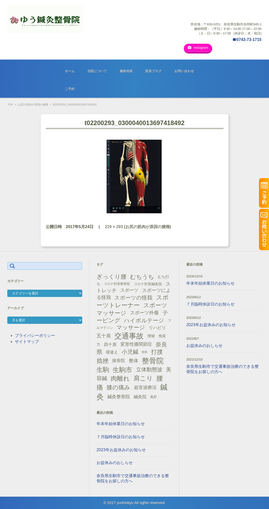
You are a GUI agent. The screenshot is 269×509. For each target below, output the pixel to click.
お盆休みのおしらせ (115, 463)
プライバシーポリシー (35, 335)
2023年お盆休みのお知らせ (121, 450)
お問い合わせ (184, 71)
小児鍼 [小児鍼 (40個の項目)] (130, 352)
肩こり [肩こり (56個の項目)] (143, 378)
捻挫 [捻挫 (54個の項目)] (103, 360)
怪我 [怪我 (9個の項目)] (144, 351)
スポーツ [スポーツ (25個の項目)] (129, 290)
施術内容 (126, 71)
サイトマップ (27, 341)
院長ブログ (153, 71)
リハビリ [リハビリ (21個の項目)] (157, 327)
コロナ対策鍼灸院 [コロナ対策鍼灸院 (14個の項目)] (148, 284)
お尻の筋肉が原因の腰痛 (33, 104)
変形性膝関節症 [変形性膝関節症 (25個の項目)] (136, 344)
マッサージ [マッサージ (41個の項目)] (130, 327)
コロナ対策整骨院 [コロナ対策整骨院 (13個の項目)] (117, 284)
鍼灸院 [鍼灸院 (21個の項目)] (140, 396)
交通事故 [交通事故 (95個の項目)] (129, 336)
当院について (97, 71)
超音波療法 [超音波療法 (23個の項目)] (145, 387)
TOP (10, 104)
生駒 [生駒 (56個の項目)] (103, 369)
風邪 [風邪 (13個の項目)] (153, 397)
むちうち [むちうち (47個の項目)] (142, 277)
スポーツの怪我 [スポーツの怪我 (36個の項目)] (133, 297)
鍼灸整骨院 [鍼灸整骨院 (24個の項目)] (118, 396)
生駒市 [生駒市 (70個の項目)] (122, 370)
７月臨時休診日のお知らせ (121, 437)
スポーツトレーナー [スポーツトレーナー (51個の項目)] (133, 301)
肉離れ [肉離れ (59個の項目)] (120, 378)
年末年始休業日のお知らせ (121, 424)
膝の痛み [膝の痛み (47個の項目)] (118, 387)
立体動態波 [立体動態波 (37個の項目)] (149, 370)
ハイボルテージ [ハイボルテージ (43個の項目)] (144, 320)
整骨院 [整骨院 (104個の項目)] (153, 361)
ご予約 (70, 89)
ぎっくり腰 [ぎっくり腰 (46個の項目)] (111, 276)
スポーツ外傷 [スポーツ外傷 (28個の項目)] (144, 312)
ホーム (70, 71)
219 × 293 (114, 227)
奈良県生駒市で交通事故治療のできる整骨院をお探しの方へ (133, 478)
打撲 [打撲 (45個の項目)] (157, 352)
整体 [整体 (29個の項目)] (133, 360)
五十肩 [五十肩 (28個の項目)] (104, 335)
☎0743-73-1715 (246, 39)
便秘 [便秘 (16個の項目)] (151, 336)
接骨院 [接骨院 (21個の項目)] (118, 360)
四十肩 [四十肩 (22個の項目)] (110, 344)
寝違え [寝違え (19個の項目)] (112, 352)
